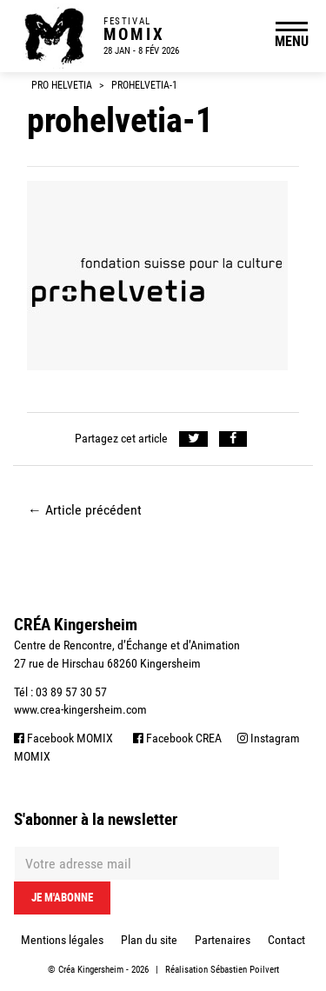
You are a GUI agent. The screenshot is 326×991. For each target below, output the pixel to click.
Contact (286, 940)
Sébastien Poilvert (244, 969)
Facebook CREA (177, 738)
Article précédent (85, 510)
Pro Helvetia (61, 85)
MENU (292, 40)
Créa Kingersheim (90, 969)
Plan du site (149, 940)
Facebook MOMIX (63, 738)
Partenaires (222, 940)
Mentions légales (62, 940)
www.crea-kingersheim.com (80, 709)
